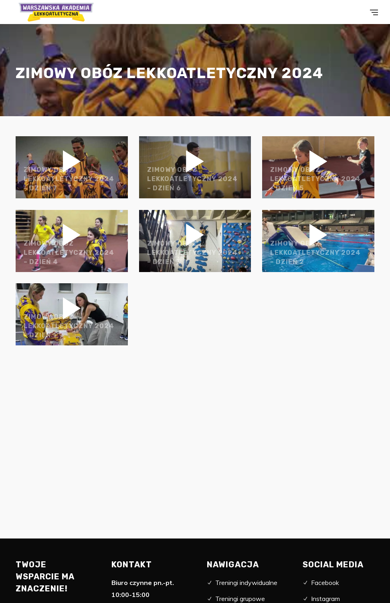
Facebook (325, 583)
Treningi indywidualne (246, 583)
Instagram (325, 599)
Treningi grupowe (240, 599)
